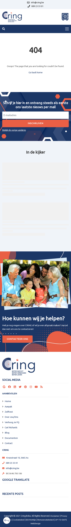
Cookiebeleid (18, 520)
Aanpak (8, 406)
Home (8, 401)
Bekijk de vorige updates (14, 130)
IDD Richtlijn (31, 520)
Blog (7, 432)
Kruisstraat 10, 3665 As (17, 457)
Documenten (11, 438)
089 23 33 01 (12, 463)
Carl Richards (11, 427)
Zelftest (9, 411)
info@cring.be (12, 468)
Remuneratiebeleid (46, 520)
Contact (9, 443)
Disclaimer (54, 516)
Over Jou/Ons (11, 417)
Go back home (36, 72)
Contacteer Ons (17, 339)
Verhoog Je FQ (12, 422)
